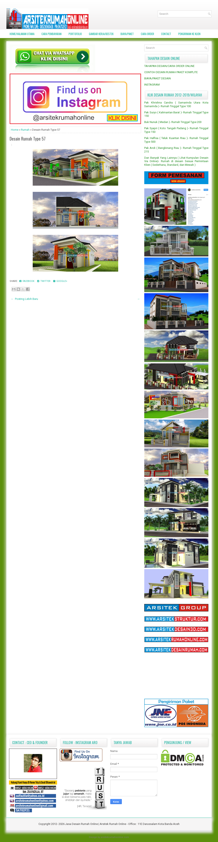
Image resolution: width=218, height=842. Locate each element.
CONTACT (166, 34)
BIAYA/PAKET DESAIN (157, 78)
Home (15, 129)
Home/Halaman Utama (22, 34)
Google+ (60, 281)
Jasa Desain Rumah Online (82, 824)
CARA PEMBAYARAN (51, 34)
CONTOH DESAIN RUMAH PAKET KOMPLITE (171, 72)
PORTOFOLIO (75, 34)
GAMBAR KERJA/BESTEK (101, 34)
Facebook (27, 281)
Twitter (44, 281)
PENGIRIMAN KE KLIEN (189, 34)
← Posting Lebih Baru (24, 298)
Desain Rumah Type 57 (28, 138)
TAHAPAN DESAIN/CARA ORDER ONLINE (169, 66)
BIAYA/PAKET (127, 34)
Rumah (25, 129)
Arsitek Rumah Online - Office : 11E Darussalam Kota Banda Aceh (140, 824)
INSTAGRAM (152, 84)
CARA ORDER (147, 34)
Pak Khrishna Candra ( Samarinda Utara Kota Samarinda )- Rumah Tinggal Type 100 (176, 104)
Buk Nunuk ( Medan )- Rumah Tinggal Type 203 (173, 122)
